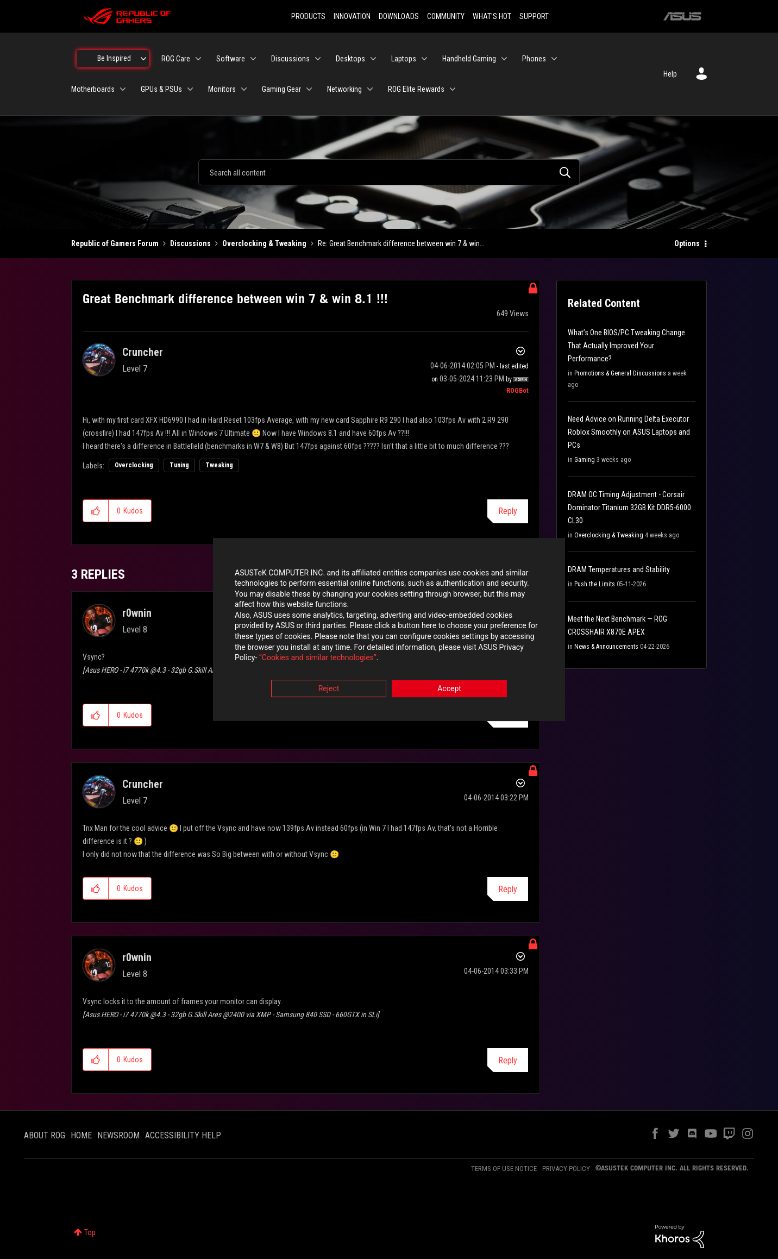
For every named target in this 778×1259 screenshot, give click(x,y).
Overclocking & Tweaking (264, 243)
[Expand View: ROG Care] (198, 58)
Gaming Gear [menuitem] (281, 89)
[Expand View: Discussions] (317, 58)
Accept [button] (449, 689)
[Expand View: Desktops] (373, 58)
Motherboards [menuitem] (93, 89)
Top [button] (90, 1232)
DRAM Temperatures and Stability (619, 569)
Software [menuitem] (230, 58)
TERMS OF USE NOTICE (504, 1168)
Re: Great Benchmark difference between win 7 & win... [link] (401, 243)
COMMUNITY (446, 16)
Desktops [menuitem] (350, 58)
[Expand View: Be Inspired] (143, 58)
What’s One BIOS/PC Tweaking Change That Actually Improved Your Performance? (626, 345)
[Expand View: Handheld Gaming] (504, 58)
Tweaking (219, 465)
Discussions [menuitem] (290, 58)
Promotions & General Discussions (620, 373)
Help (670, 74)
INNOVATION (352, 16)
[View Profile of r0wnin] (137, 612)
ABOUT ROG (44, 1135)
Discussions (190, 243)
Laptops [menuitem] (403, 58)
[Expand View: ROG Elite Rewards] (452, 89)
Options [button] (687, 243)
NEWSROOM (118, 1135)
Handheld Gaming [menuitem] (469, 58)
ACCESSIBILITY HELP (183, 1135)
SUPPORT (534, 16)
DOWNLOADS (399, 16)
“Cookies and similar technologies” (318, 659)
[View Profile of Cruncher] (142, 352)
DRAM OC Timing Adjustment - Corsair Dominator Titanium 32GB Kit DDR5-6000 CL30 (629, 507)
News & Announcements (606, 646)
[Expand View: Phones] (554, 58)
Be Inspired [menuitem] (114, 58)
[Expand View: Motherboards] (122, 89)
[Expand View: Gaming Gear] (309, 89)
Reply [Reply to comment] (507, 889)
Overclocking (134, 465)
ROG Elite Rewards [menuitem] (416, 89)
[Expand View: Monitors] (244, 89)
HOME (81, 1135)
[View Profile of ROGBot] (517, 390)
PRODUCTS (308, 16)
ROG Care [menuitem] (175, 58)
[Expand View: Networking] (370, 89)
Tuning (179, 465)
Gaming (584, 459)
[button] (96, 511)
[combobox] (389, 172)
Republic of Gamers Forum (115, 243)
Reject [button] (329, 689)
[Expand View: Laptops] (424, 58)
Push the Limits (594, 584)
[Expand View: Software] (253, 58)
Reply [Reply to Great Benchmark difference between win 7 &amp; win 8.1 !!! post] (507, 511)
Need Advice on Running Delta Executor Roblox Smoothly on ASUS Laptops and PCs (629, 432)
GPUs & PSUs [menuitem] (161, 89)
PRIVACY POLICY (566, 1168)
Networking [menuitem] (344, 89)
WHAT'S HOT (492, 16)
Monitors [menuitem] (222, 89)
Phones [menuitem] (534, 58)
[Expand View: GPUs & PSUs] (190, 89)
